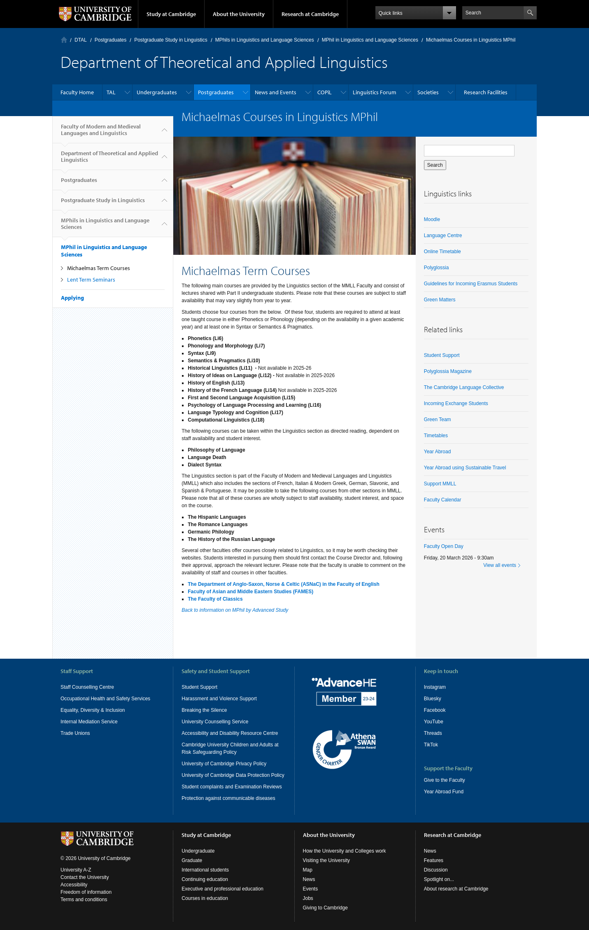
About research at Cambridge (456, 889)
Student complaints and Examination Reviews (232, 787)
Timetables (436, 435)
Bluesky (432, 699)
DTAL (80, 40)
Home (64, 39)
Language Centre (443, 235)
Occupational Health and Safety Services (105, 699)
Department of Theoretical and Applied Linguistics (109, 159)
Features (433, 860)
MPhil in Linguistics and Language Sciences (370, 40)
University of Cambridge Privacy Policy (224, 764)
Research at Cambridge (310, 14)
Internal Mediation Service (89, 722)
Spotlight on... (439, 879)
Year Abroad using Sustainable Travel (465, 468)
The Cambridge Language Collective (464, 387)
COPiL (324, 92)
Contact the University (85, 877)
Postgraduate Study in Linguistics (170, 40)
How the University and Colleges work (344, 851)
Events (310, 889)
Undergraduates (157, 92)
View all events (499, 565)
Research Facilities (486, 92)
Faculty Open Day (443, 546)
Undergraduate (198, 851)
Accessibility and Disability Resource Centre (230, 733)
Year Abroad (437, 452)
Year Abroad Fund (443, 792)
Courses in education (205, 898)
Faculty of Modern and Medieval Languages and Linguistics (101, 133)
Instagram (435, 687)
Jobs (308, 898)
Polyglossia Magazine (448, 371)
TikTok (431, 745)
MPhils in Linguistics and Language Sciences (264, 40)
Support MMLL (440, 484)
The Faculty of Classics (215, 599)
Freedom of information (86, 892)
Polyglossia (436, 267)
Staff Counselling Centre (87, 687)
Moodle (432, 219)
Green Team (437, 419)
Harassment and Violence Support (219, 699)
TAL (111, 92)
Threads (433, 733)
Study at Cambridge (171, 14)
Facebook (435, 710)
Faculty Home (77, 92)
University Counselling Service (215, 722)
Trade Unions (75, 733)
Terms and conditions (84, 899)
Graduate (192, 860)
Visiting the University (326, 860)
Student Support (442, 355)
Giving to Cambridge (325, 908)
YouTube (433, 722)
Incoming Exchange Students (456, 403)
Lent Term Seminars (91, 279)
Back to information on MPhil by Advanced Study (235, 610)
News (309, 879)
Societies (428, 92)
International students (205, 870)
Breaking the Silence (204, 710)
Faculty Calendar (442, 500)
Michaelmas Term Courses (98, 268)
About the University (239, 14)
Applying (72, 297)
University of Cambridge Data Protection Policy (233, 775)
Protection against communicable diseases (228, 798)
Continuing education (205, 879)
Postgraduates (110, 40)
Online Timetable (442, 251)
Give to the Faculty (444, 780)
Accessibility (74, 885)
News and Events (275, 92)
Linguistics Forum (374, 92)
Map (307, 870)
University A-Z (76, 870)
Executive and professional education (222, 889)
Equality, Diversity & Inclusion (93, 710)
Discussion (436, 870)
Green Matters (440, 300)
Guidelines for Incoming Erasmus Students (470, 284)
